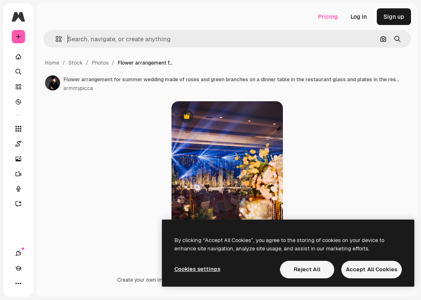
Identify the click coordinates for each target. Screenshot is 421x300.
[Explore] (18, 101)
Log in (358, 16)
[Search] (18, 71)
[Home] (18, 56)
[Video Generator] (22, 173)
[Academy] (18, 268)
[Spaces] (22, 143)
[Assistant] (22, 203)
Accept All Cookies (371, 269)
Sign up (393, 16)
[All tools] (18, 128)
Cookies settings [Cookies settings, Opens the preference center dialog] (197, 268)
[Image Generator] (22, 158)
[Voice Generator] (22, 188)
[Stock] (18, 86)
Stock (75, 63)
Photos (100, 63)
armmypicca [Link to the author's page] (78, 88)
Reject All (307, 269)
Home (52, 63)
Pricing (328, 16)
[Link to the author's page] (52, 82)
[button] (55, 39)
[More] (18, 283)
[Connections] (18, 253)
